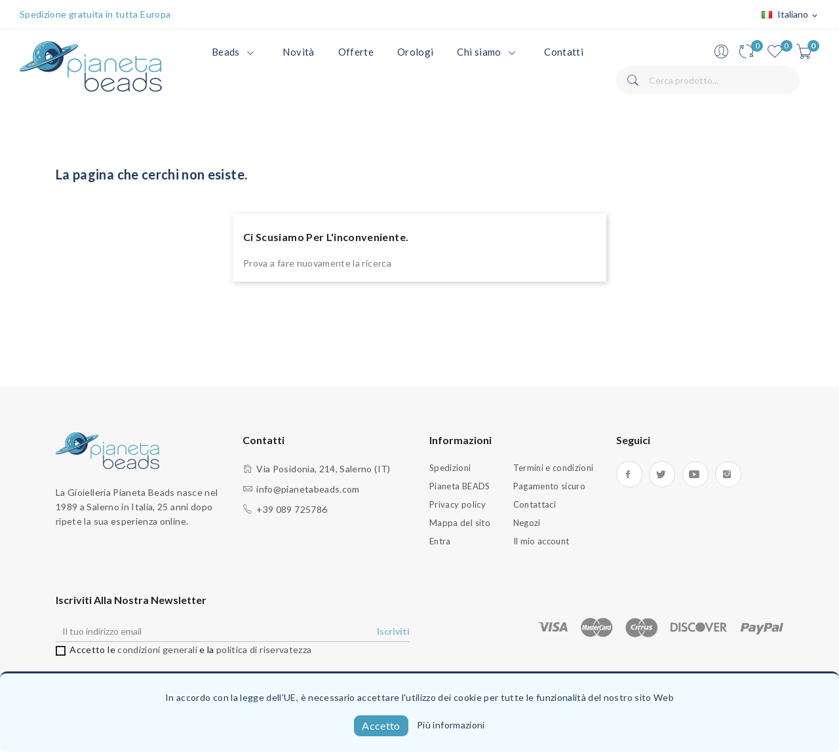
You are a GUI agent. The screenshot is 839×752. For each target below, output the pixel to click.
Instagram (728, 474)
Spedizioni (450, 467)
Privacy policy (457, 504)
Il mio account (541, 541)
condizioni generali (157, 649)
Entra (440, 541)
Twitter (662, 474)
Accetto (381, 725)
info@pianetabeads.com (307, 489)
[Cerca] (708, 80)
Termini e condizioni (553, 467)
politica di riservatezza (263, 649)
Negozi (527, 522)
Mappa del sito (459, 522)
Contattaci (534, 504)
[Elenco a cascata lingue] (790, 15)
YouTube (695, 474)
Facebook (629, 474)
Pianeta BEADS (459, 486)
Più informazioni (451, 724)
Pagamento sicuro (549, 486)
